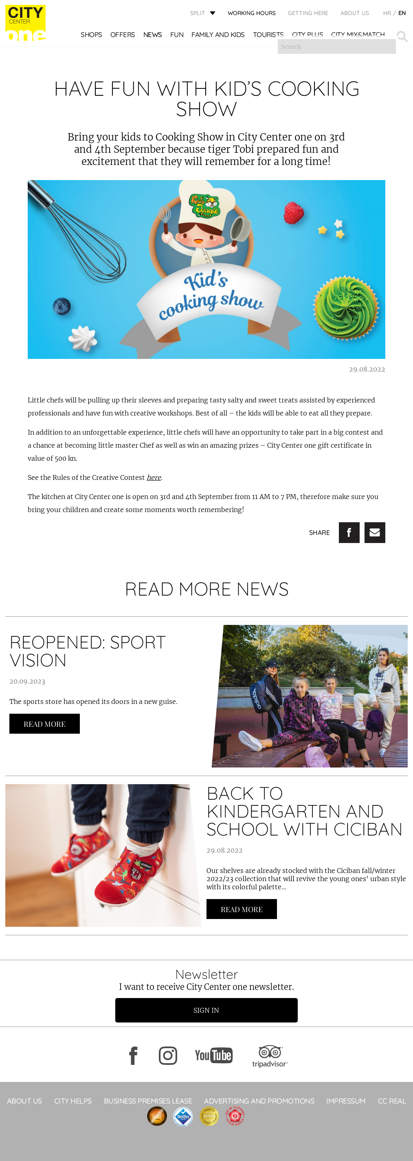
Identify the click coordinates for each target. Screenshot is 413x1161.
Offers (123, 36)
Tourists (268, 36)
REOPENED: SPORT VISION (87, 651)
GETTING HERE (308, 14)
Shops (92, 36)
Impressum (346, 1101)
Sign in (207, 1010)
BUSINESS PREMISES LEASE (148, 1101)
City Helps (73, 1101)
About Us (355, 14)
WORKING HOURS (252, 14)
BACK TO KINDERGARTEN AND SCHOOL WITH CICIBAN (304, 811)
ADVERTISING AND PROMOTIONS (259, 1101)
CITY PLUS (308, 36)
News (153, 36)
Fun (177, 36)
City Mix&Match (358, 36)
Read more (45, 724)
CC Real (392, 1101)
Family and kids (218, 36)
